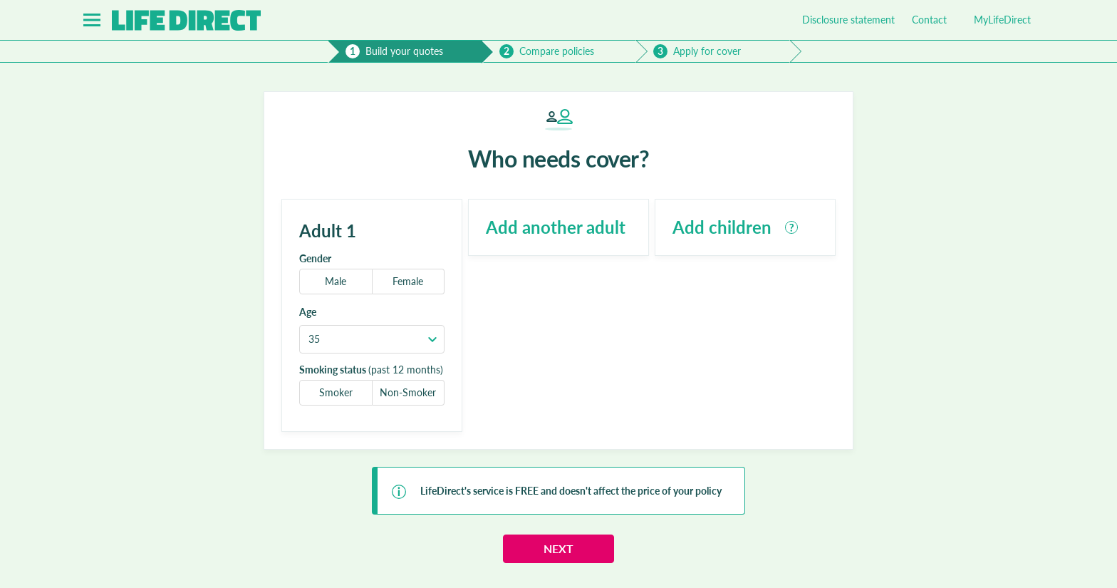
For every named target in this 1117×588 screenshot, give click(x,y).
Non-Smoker (408, 392)
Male (335, 281)
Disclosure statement (848, 20)
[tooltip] (791, 227)
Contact (929, 20)
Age (307, 312)
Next (558, 548)
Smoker (336, 392)
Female (408, 281)
